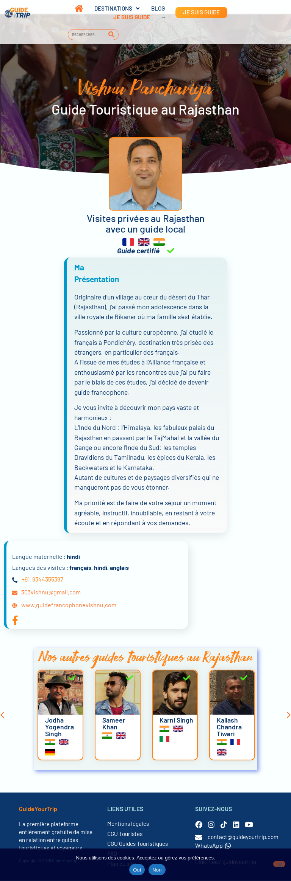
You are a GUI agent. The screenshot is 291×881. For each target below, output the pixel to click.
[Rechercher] (111, 34)
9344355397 (47, 579)
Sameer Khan (113, 723)
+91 (26, 579)
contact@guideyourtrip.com (243, 837)
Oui (137, 870)
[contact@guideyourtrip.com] (198, 837)
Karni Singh (176, 720)
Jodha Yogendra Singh (59, 727)
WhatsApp (213, 845)
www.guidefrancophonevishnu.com (68, 605)
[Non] (279, 864)
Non (157, 870)
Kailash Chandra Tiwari (229, 727)
